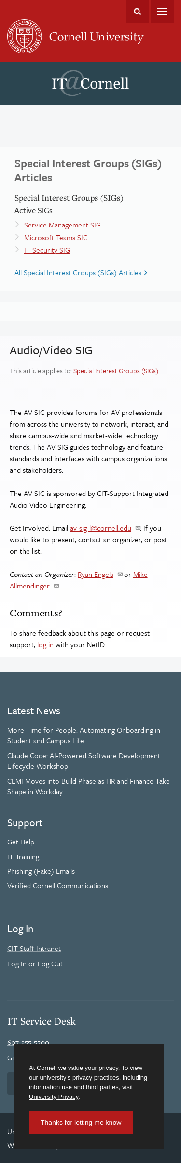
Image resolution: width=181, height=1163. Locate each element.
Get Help (20, 841)
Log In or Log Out (35, 963)
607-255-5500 (28, 1042)
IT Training (23, 856)
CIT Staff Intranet (34, 948)
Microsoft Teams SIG (56, 237)
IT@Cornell (90, 83)
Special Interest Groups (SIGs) (115, 370)
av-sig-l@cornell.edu (100, 527)
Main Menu (162, 11)
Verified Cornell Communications (57, 885)
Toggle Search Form (137, 11)
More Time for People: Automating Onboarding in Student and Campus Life (83, 735)
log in (45, 644)
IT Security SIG (47, 249)
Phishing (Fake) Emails (41, 871)
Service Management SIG (62, 224)
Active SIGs (33, 210)
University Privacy (53, 1096)
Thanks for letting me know (81, 1122)
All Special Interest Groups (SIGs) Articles (77, 272)
